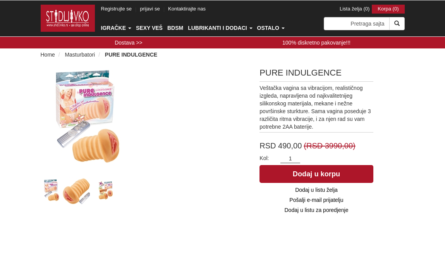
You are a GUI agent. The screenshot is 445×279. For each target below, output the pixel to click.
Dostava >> (129, 43)
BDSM (175, 28)
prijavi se (150, 9)
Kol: (264, 158)
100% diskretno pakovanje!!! (316, 43)
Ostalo (271, 28)
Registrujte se (116, 9)
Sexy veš (149, 28)
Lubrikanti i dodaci (220, 28)
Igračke (116, 28)
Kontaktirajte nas (187, 9)
